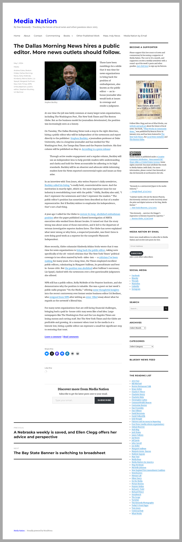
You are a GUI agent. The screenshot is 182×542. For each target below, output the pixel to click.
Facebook (136, 275)
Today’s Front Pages (140, 505)
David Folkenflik (138, 416)
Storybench (136, 495)
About (27, 36)
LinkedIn (135, 286)
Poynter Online (138, 486)
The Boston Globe (137, 140)
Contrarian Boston (139, 405)
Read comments (71, 336)
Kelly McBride (25, 76)
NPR (30, 84)
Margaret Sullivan (27, 81)
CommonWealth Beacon (141, 403)
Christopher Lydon (139, 400)
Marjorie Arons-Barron (141, 451)
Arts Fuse (135, 381)
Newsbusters (137, 473)
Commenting (53, 36)
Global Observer (138, 427)
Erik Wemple (137, 419)
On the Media (137, 481)
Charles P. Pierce (138, 392)
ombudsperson (20, 87)
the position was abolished (78, 268)
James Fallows (137, 435)
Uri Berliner (18, 92)
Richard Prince (138, 492)
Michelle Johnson (139, 467)
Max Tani (135, 457)
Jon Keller (136, 446)
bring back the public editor (91, 250)
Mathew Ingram (138, 454)
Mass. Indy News (111, 36)
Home (17, 36)
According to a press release (96, 149)
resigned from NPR (59, 297)
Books (67, 36)
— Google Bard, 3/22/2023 (140, 191)
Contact (38, 36)
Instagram (136, 289)
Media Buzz (136, 459)
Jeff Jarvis (136, 440)
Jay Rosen (136, 438)
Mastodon (136, 284)
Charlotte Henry (138, 394)
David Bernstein (138, 413)
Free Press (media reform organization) (148, 424)
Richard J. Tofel (138, 489)
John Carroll (137, 443)
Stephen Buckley (79, 138)
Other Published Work (87, 36)
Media (16, 67)
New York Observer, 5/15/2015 (144, 208)
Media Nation (35, 21)
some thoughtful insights (106, 290)
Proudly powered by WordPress (40, 531)
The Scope (136, 497)
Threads (135, 281)
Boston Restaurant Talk (141, 386)
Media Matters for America (143, 462)
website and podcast (138, 126)
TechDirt (135, 500)
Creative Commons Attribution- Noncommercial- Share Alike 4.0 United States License (147, 159)
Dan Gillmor (137, 411)
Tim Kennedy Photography (143, 503)
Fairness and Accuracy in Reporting (146, 421)
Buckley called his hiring (57, 185)
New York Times (20, 84)
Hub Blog (135, 430)
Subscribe (104, 400)
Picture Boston (138, 484)
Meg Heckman (138, 465)
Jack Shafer (136, 432)
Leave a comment (53, 336)
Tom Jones (136, 508)
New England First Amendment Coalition (148, 470)
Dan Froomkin (138, 408)
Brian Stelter (137, 389)
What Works (137, 513)
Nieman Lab (136, 476)
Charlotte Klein (138, 397)
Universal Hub (137, 511)
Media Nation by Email (135, 36)
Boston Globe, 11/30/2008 (142, 219)
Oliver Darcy (137, 478)
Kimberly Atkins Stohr (23, 78)
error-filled (92, 297)
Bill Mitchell (137, 384)
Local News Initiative (155, 137)
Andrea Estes (19, 70)
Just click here (142, 66)
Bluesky (135, 278)
